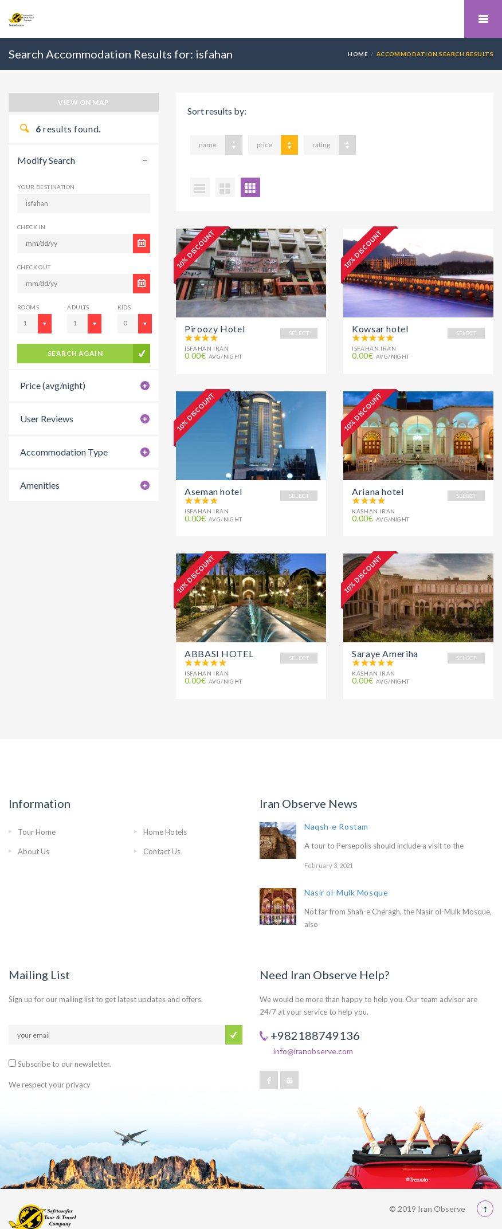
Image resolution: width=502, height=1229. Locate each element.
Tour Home (37, 815)
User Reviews (46, 418)
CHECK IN (31, 226)
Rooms (28, 307)
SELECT (299, 332)
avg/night (213, 356)
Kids (124, 307)
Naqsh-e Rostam (336, 810)
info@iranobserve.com (313, 1035)
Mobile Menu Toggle (483, 19)
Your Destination (45, 186)
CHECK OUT (34, 267)
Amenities (40, 485)
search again (75, 353)
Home (358, 53)
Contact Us (162, 835)
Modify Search (46, 160)
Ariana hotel (378, 485)
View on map (83, 102)
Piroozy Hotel (215, 328)
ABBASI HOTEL (219, 642)
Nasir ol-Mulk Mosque (346, 876)
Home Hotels (165, 815)
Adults (78, 307)
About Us (33, 835)
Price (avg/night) (52, 385)
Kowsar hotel (380, 328)
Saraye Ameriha (385, 642)
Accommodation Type (64, 451)
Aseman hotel (213, 485)
